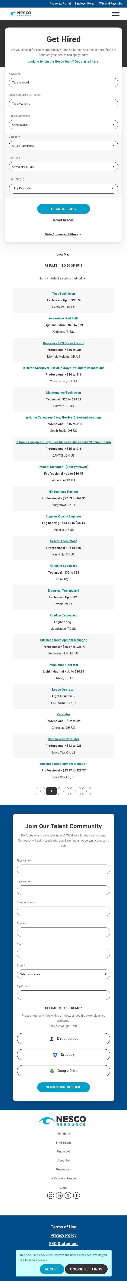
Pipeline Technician (63, 615)
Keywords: (15, 74)
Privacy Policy (64, 1235)
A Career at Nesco (63, 1178)
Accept (52, 1269)
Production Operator (63, 665)
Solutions (63, 1133)
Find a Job (64, 1151)
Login (63, 1187)
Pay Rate (16, 179)
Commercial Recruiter (63, 739)
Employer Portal (85, 3)
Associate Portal (60, 3)
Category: (14, 136)
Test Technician (63, 293)
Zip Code (23, 986)
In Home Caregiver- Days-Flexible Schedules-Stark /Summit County (63, 442)
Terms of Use (63, 1227)
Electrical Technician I (63, 590)
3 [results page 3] (75, 791)
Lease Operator (63, 689)
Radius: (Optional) (19, 116)
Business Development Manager (63, 640)
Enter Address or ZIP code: (24, 94)
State (21, 965)
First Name (24, 860)
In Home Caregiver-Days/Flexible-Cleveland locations (63, 417)
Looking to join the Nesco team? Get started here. (63, 61)
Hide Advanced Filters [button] (63, 234)
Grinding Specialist (63, 566)
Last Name (24, 881)
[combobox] (63, 189)
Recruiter (63, 714)
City (20, 944)
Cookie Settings (86, 1269)
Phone (22, 923)
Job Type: (15, 158)
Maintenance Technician (63, 392)
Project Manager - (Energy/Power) (63, 467)
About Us (63, 1160)
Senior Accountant (63, 541)
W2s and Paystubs (110, 3)
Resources (63, 1169)
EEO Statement (63, 1243)
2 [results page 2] (63, 791)
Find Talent (63, 1142)
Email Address (26, 902)
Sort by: (43, 278)
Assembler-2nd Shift (63, 318)
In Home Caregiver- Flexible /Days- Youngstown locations (63, 368)
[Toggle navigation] (115, 13)
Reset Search (63, 220)
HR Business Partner (63, 492)
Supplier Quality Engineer (63, 516)
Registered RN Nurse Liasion (63, 343)
